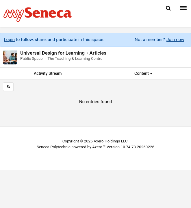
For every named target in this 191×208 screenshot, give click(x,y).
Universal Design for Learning (52, 53)
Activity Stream (48, 73)
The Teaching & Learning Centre (74, 58)
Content (143, 73)
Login (9, 39)
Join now (175, 39)
